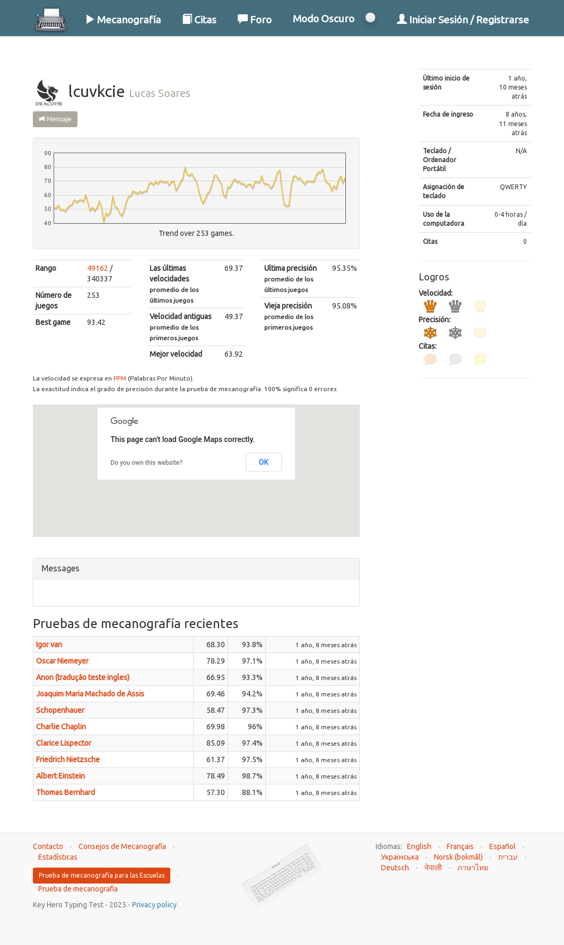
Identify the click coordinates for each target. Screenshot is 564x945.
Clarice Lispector (63, 743)
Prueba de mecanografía (78, 889)
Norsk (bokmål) (458, 857)
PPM (120, 378)
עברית (508, 857)
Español (502, 846)
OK (264, 462)
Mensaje (55, 119)
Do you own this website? (146, 462)
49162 (97, 268)
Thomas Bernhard (65, 792)
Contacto (48, 846)
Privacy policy (154, 904)
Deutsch (395, 867)
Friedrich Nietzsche (68, 759)
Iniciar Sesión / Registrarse (463, 19)
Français (460, 846)
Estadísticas (57, 857)
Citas (199, 19)
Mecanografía (123, 19)
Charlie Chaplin (61, 726)
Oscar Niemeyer (62, 661)
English (419, 846)
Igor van (49, 644)
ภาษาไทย (472, 867)
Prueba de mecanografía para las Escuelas (101, 875)
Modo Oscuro (323, 18)
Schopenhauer (60, 710)
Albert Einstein (60, 776)
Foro (255, 19)
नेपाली (433, 867)
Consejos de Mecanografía (122, 846)
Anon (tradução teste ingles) (82, 677)
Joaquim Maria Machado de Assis (90, 694)
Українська (400, 857)
